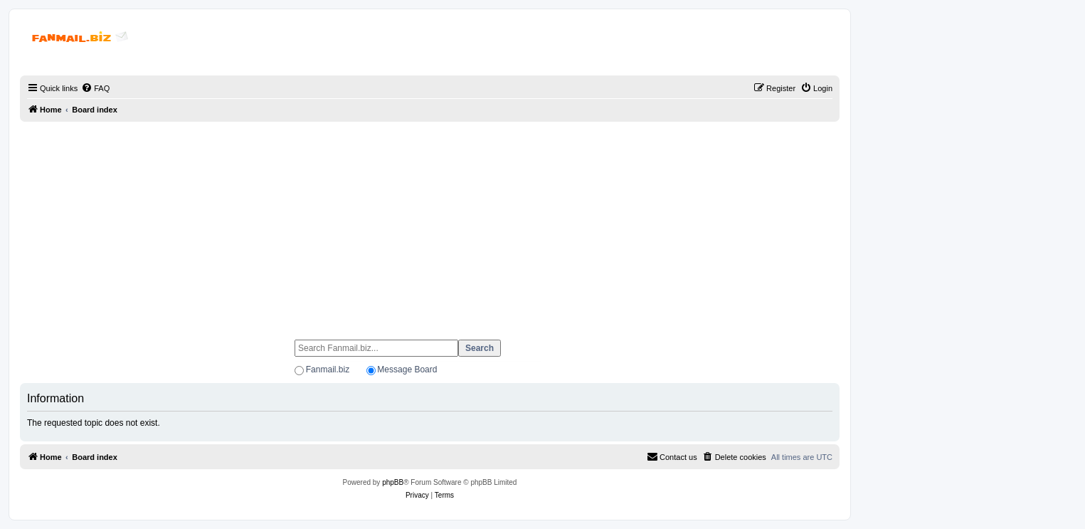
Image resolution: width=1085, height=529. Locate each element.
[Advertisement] (430, 224)
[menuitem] (95, 88)
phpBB (392, 482)
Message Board (407, 370)
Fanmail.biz (327, 370)
